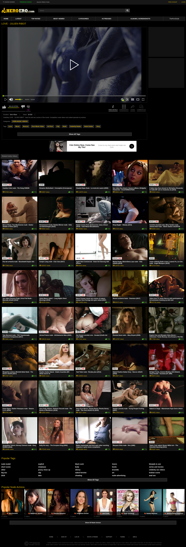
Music (17, 126)
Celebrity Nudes (75, 126)
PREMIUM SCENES (26, 2)
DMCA (135, 537)
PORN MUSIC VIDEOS (20, 121)
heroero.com (36, 542)
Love (10, 126)
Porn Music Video (38, 126)
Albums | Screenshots (140, 19)
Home (6, 19)
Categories (84, 19)
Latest (19, 19)
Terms (122, 537)
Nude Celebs (88, 126)
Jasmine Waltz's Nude (43, 2)
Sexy (98, 126)
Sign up (64, 537)
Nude (64, 126)
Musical (25, 126)
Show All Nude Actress (93, 522)
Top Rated (35, 19)
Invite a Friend (92, 537)
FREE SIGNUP (172, 2)
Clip (58, 126)
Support (109, 537)
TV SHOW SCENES (9, 2)
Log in (77, 537)
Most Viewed (58, 19)
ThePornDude (174, 19)
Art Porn (50, 126)
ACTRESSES (106, 19)
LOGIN (183, 2)
